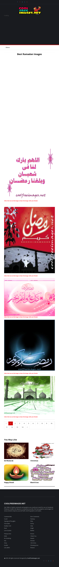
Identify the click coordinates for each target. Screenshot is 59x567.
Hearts (32, 538)
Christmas (34, 461)
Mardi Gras (34, 482)
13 (17, 427)
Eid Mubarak (8, 461)
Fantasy (32, 519)
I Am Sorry (33, 543)
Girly (31, 526)
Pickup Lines (7, 534)
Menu (7, 47)
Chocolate (7, 523)
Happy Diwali (9, 482)
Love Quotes (7, 530)
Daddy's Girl (7, 526)
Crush (6, 519)
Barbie (32, 530)
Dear (5, 528)
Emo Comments (34, 516)
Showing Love (34, 545)
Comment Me (8, 516)
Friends (32, 540)
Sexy (5, 543)
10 (51, 423)
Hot (5, 540)
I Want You (33, 536)
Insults (6, 545)
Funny (32, 523)
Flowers (32, 547)
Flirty (31, 521)
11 (7, 427)
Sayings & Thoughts (9, 521)
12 (12, 427)
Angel (32, 528)
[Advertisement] (29, 29)
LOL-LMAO (7, 547)
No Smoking (7, 538)
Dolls (5, 536)
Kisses (32, 534)
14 (22, 427)
